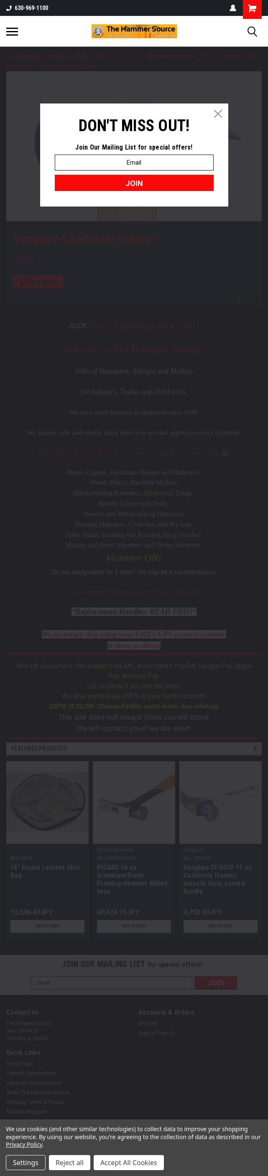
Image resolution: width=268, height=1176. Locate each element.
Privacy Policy (24, 1144)
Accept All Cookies (128, 1162)
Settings (25, 1162)
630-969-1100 (27, 8)
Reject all (70, 1162)
